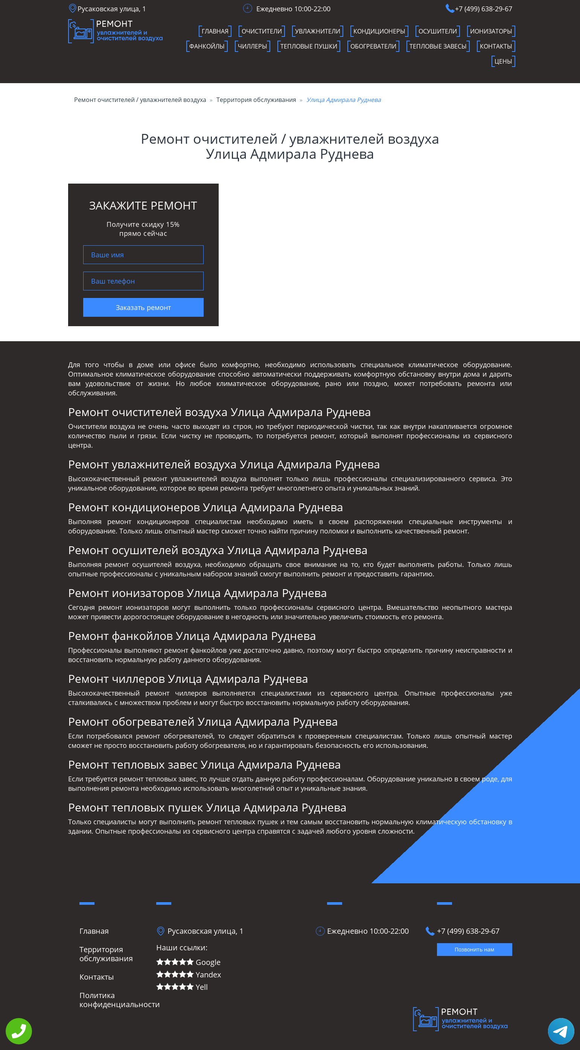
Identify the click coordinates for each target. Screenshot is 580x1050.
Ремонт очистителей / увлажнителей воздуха (140, 100)
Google (188, 962)
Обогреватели (373, 46)
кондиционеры (379, 31)
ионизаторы (491, 31)
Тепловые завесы (438, 46)
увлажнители (317, 31)
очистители (262, 31)
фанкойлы (207, 46)
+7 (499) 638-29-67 (483, 8)
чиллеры (252, 46)
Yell (182, 987)
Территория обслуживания (256, 100)
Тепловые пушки (308, 46)
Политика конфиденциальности (119, 999)
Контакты (496, 46)
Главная (215, 31)
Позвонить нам (474, 949)
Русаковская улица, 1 (112, 8)
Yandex (188, 975)
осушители (438, 31)
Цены (503, 61)
